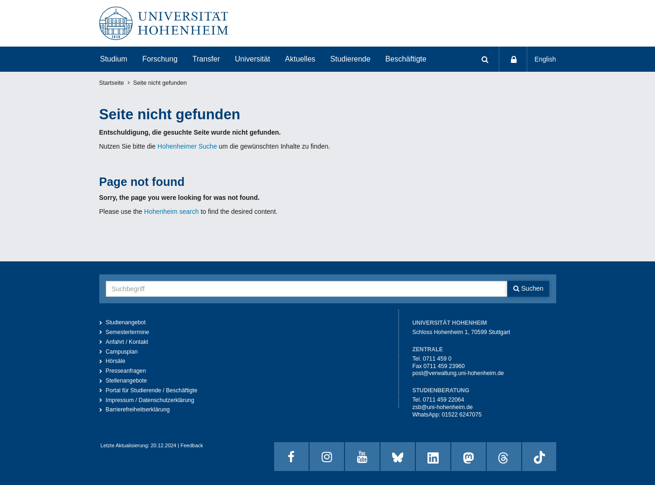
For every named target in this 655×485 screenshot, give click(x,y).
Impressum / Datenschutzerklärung (150, 400)
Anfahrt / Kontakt (127, 342)
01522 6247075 (462, 414)
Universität (252, 59)
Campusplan (122, 351)
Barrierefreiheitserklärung (138, 409)
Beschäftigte (406, 59)
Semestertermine (127, 332)
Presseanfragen (126, 371)
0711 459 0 (437, 358)
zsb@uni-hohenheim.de (442, 407)
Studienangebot (126, 322)
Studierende (350, 59)
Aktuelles (300, 59)
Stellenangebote (126, 380)
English (545, 59)
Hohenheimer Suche (187, 146)
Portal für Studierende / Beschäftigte (152, 390)
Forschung (160, 59)
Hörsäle (115, 361)
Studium (114, 59)
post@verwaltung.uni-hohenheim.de (457, 373)
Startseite (111, 83)
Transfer (206, 59)
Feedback (191, 445)
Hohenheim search (171, 211)
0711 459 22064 (443, 399)
